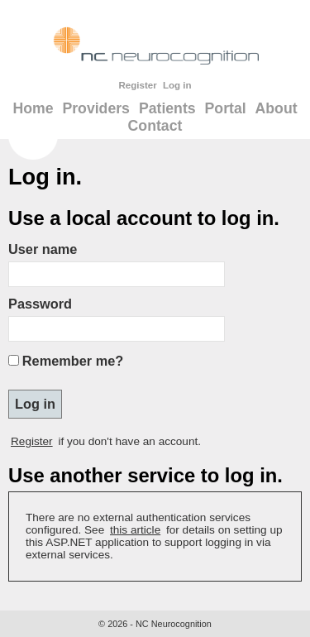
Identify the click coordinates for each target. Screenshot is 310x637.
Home (32, 108)
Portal (225, 108)
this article (135, 530)
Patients (167, 108)
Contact (155, 125)
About (276, 108)
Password (40, 303)
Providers (96, 108)
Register (137, 85)
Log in (177, 85)
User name (42, 249)
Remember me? (72, 360)
